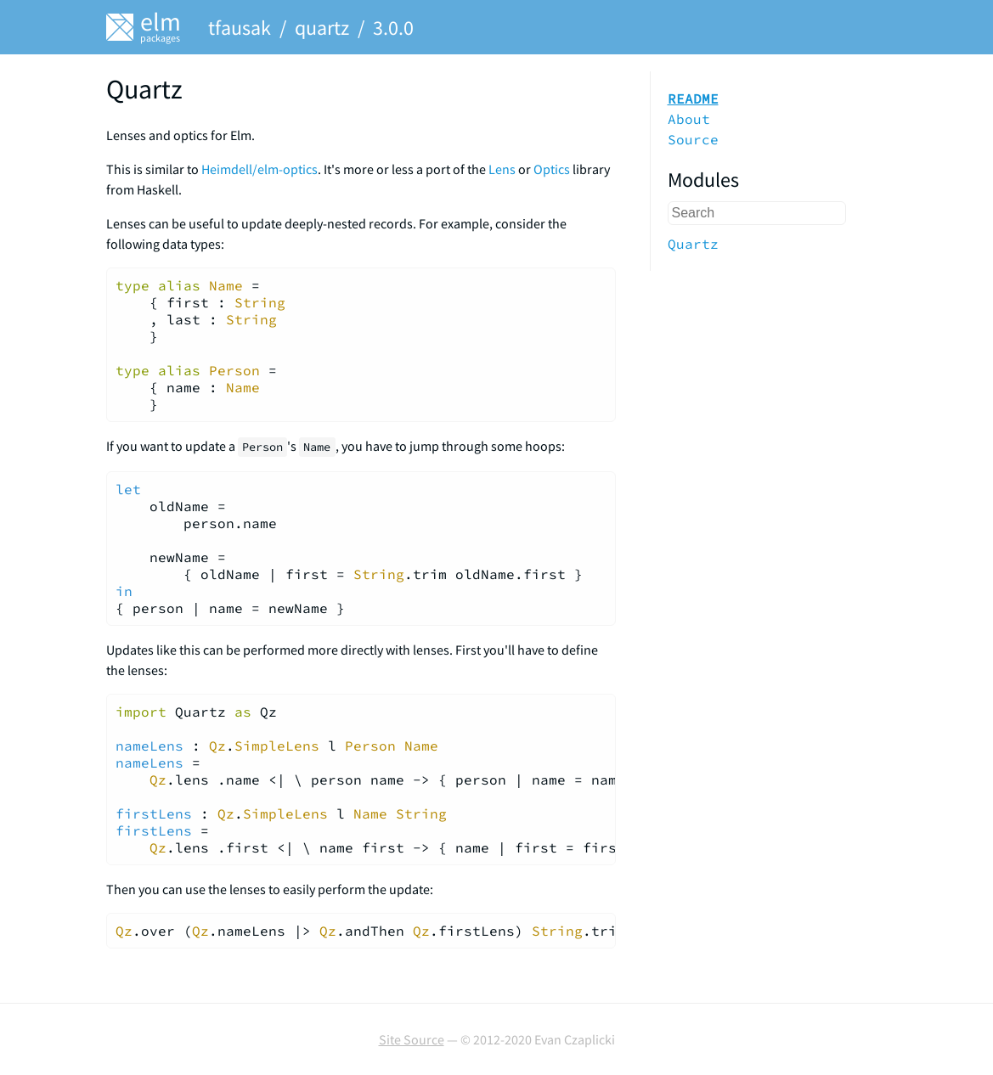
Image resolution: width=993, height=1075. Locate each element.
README (693, 98)
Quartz (693, 243)
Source (693, 139)
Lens (502, 168)
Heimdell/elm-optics (259, 168)
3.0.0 (393, 27)
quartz (322, 27)
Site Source (411, 1039)
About (689, 118)
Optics (551, 168)
